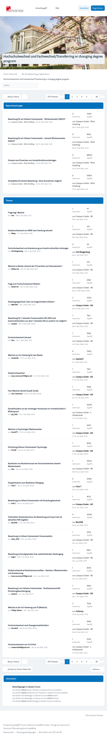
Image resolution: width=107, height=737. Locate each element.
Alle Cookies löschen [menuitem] (92, 715)
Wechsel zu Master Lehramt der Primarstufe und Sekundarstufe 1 (35, 266)
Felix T (13, 485)
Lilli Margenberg (17, 251)
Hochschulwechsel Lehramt (19, 337)
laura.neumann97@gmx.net (21, 376)
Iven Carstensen (17, 393)
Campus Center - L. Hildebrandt (82, 414)
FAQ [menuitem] (55, 8)
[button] (102, 96)
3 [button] (76, 96)
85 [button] (97, 96)
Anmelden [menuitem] (84, 8)
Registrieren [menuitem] (98, 8)
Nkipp (13, 233)
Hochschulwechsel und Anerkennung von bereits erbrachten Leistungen (38, 248)
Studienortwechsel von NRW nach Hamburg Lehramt (30, 230)
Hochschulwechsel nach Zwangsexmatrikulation (28, 625)
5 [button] (86, 96)
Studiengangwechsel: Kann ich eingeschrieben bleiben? (31, 301)
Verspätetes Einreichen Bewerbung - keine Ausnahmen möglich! (35, 180)
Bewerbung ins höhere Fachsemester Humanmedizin (30, 536)
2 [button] (72, 96)
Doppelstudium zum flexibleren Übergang (25, 482)
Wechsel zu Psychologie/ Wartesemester (25, 429)
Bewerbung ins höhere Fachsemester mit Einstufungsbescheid (34, 500)
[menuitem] (40, 8)
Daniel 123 (15, 287)
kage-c (13, 557)
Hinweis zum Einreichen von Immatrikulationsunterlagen (32, 160)
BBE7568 (14, 304)
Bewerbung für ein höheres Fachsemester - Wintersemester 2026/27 (36, 119)
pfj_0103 (14, 414)
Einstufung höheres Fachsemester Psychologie (27, 447)
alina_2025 (15, 539)
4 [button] (81, 96)
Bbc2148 (14, 522)
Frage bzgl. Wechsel (16, 212)
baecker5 (79, 359)
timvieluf (14, 628)
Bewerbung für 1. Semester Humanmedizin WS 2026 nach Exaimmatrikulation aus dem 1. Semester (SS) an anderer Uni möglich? (37, 319)
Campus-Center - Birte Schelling (22, 122)
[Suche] (30, 85)
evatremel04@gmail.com (20, 647)
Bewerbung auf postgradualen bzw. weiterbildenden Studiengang (35, 554)
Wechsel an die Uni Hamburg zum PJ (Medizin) (27, 607)
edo (12, 215)
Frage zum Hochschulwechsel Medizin (24, 283)
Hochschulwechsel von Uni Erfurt (22, 644)
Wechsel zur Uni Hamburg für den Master (25, 355)
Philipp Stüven (16, 610)
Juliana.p (79, 611)
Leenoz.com (65, 725)
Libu (12, 340)
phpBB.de (32, 728)
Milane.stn (15, 269)
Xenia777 (14, 432)
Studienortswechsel (16, 373)
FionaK (13, 450)
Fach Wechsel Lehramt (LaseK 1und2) (23, 390)
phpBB (16, 725)
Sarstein (14, 324)
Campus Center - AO (84, 305)
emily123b (15, 358)
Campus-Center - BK (84, 216)
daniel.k (14, 594)
